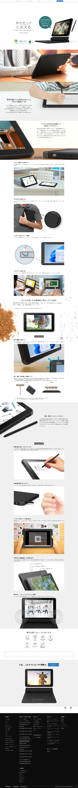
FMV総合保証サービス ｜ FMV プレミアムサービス (53, 736)
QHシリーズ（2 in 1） (8, 735)
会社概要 (62, 717)
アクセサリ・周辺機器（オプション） (10, 745)
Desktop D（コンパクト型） (9, 742)
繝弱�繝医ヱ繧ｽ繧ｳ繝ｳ (22, 742)
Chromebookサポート (37, 733)
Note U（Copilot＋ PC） (9, 725)
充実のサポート (21, 780)
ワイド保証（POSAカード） (23, 769)
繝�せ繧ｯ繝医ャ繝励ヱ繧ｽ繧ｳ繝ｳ (24, 740)
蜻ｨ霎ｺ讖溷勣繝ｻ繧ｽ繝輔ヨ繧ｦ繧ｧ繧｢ (24, 739)
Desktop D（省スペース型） (9, 741)
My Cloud (49, 715)
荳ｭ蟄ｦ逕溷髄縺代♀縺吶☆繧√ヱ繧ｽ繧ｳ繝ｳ (25, 730)
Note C (6, 731)
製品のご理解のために (22, 771)
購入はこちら (60, 1)
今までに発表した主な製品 (9, 749)
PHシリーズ (7, 719)
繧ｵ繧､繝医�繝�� (16, 785)
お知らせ (34, 728)
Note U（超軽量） (8, 727)
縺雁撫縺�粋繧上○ (8, 785)
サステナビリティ (63, 723)
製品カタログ (7, 747)
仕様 (39, 1)
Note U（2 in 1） (7, 729)
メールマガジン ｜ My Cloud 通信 (52, 722)
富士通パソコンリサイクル (37, 727)
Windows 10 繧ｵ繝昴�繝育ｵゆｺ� (24, 735)
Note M (6, 733)
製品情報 (48, 749)
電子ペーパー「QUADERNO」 (52, 747)
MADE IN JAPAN (21, 776)
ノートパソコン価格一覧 (22, 717)
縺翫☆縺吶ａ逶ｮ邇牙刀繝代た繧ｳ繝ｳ (24, 721)
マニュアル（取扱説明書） (37, 736)
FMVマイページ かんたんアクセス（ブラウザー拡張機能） (53, 731)
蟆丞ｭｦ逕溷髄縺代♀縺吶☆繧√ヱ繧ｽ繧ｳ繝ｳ (25, 728)
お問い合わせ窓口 (35, 723)
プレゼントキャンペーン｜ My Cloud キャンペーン (53, 728)
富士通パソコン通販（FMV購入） (25, 715)
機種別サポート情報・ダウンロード (38, 725)
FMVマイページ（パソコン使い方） (52, 717)
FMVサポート (35, 715)
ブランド (62, 721)
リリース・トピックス (64, 725)
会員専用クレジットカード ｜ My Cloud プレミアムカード (53, 734)
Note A (6, 721)
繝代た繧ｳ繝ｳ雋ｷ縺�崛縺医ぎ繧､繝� (24, 737)
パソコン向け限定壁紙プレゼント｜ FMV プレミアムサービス (53, 742)
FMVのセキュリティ (22, 774)
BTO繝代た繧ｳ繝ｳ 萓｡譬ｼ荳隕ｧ (24, 723)
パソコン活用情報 (35, 719)
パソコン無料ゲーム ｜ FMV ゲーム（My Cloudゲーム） (53, 725)
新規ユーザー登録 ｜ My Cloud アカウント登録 (53, 720)
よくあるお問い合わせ (36, 721)
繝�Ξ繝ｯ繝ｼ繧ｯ (21, 725)
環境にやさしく (21, 778)
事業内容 (62, 719)
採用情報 (62, 727)
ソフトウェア (49, 1)
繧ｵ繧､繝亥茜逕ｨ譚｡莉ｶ (23, 785)
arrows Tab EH (18, 1)
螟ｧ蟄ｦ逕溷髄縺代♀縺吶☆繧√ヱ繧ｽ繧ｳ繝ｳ (25, 733)
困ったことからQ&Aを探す (37, 717)
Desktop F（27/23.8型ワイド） (10, 739)
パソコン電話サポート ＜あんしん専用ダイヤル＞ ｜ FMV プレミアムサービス (53, 739)
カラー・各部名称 (29, 1)
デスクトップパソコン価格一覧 (23, 719)
